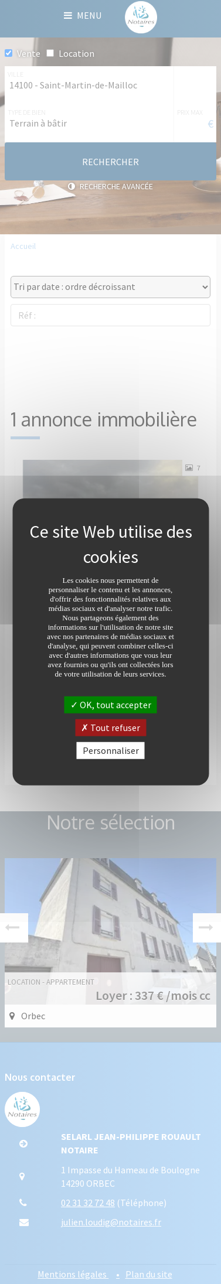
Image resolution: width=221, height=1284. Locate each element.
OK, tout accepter (110, 705)
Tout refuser (110, 727)
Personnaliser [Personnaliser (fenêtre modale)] (111, 750)
